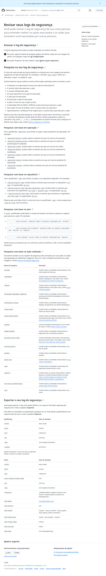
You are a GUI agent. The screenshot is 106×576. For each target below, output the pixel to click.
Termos (20, 569)
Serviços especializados (53, 569)
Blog (64, 569)
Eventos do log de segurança (28, 260)
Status (36, 569)
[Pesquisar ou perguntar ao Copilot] (61, 10)
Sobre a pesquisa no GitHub (39, 122)
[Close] (100, 3)
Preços (42, 569)
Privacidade (29, 569)
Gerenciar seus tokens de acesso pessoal (52, 342)
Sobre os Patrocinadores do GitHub (50, 377)
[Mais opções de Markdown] (100, 26)
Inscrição (100, 10)
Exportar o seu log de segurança (24, 400)
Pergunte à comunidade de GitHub (66, 552)
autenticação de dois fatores (48, 386)
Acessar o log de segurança (21, 45)
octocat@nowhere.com (46, 501)
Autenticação (9, 15)
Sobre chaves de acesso (59, 327)
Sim (8, 553)
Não (16, 553)
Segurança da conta (22, 15)
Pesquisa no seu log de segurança (25, 67)
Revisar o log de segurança (39, 15)
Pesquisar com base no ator (18, 209)
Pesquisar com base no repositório (22, 174)
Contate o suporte (61, 555)
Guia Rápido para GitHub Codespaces (51, 281)
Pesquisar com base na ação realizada (23, 251)
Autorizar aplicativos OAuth (48, 320)
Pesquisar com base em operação (21, 127)
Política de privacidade (10, 556)
